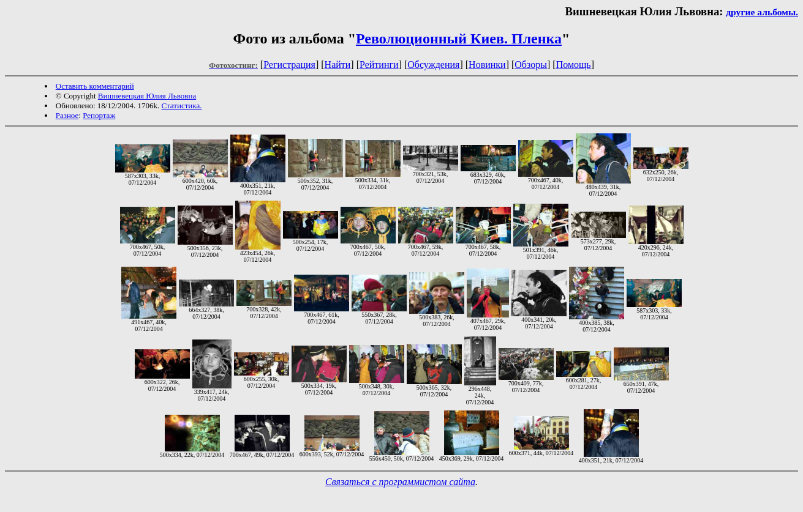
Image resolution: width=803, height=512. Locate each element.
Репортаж (99, 115)
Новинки (487, 64)
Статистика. (181, 105)
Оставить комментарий (95, 86)
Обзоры (531, 64)
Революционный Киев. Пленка (459, 38)
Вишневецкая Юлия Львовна (147, 95)
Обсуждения (433, 64)
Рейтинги (379, 64)
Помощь (573, 64)
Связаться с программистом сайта (400, 482)
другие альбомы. (762, 12)
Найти (338, 64)
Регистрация (289, 64)
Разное (67, 115)
